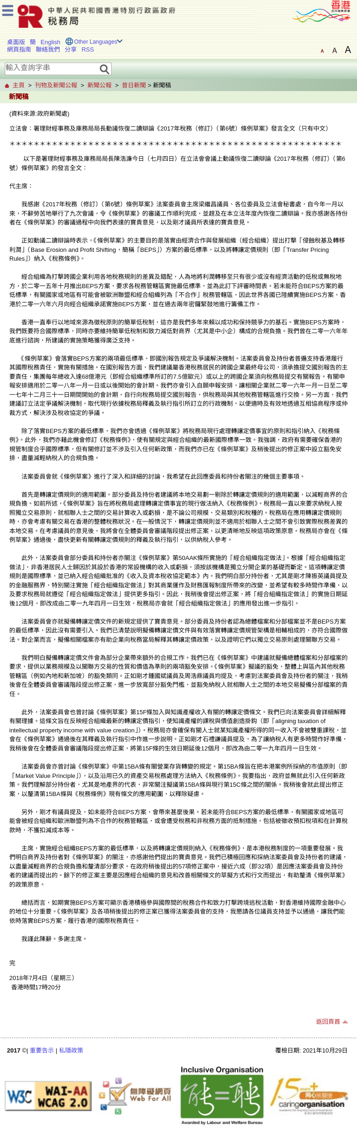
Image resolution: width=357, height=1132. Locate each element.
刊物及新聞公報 (56, 85)
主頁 (19, 85)
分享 (71, 49)
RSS (87, 49)
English (50, 42)
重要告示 (42, 1050)
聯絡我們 (48, 49)
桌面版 (16, 42)
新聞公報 (99, 85)
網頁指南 (19, 49)
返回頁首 (328, 1021)
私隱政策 (71, 1050)
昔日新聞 (134, 85)
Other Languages (95, 42)
